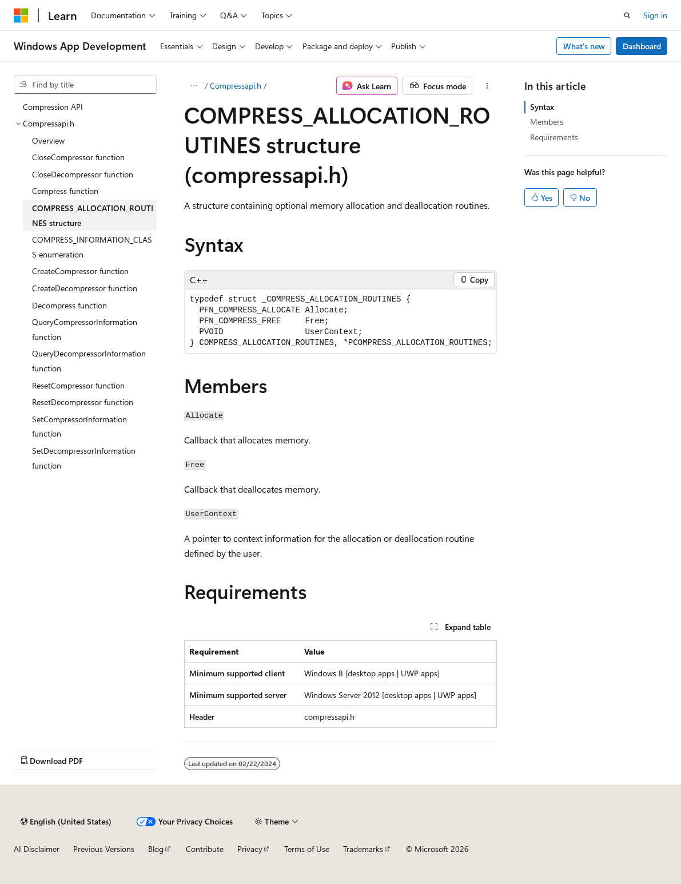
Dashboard (642, 46)
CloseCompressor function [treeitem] (78, 157)
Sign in (655, 15)
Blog (156, 848)
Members (546, 121)
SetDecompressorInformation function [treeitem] (84, 458)
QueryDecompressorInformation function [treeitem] (89, 361)
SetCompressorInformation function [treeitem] (79, 426)
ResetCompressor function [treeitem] (78, 385)
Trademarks (363, 848)
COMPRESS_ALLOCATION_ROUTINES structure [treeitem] (92, 215)
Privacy (249, 848)
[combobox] (85, 85)
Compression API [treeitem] (53, 106)
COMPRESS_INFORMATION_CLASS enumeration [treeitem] (92, 247)
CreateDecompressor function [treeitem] (84, 288)
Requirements (554, 137)
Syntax (542, 106)
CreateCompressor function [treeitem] (80, 270)
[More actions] (487, 86)
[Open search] (627, 15)
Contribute (205, 848)
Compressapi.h (235, 85)
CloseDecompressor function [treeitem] (82, 174)
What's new (584, 46)
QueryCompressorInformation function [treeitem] (84, 329)
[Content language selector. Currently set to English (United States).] (66, 821)
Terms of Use (306, 848)
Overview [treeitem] (48, 140)
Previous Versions (103, 848)
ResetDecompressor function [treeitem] (82, 402)
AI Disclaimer (36, 848)
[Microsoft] (21, 15)
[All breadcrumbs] (194, 86)
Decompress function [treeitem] (69, 305)
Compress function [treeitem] (65, 190)
